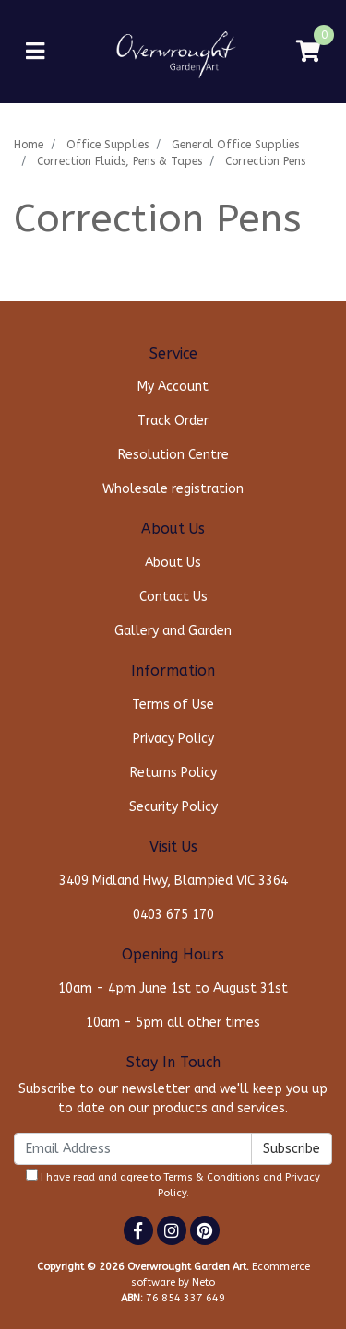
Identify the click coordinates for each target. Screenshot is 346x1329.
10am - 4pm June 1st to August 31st (173, 988)
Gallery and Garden (173, 631)
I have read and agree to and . (173, 1184)
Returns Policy (173, 773)
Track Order (173, 421)
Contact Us (173, 597)
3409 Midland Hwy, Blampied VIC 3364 (173, 880)
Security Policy (173, 807)
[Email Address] (133, 1149)
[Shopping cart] (308, 52)
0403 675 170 (173, 915)
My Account (173, 386)
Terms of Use (173, 704)
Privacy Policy (173, 739)
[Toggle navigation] (35, 52)
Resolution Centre (173, 455)
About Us (173, 562)
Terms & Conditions (211, 1177)
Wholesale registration (173, 489)
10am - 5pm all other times (173, 1022)
